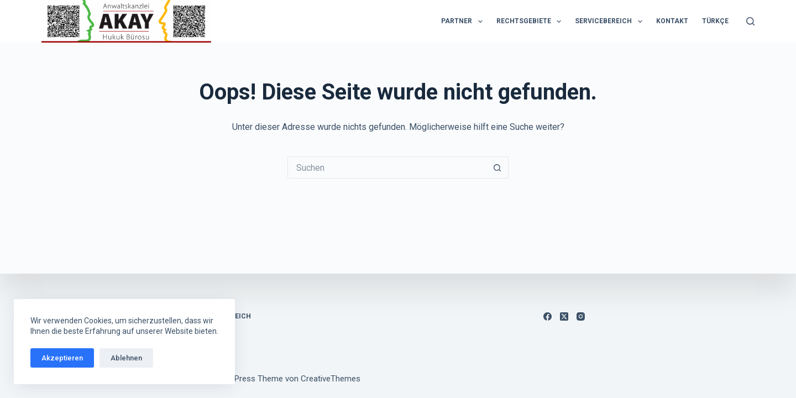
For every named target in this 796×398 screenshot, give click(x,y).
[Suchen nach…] (386, 167)
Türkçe (715, 21)
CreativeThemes (330, 379)
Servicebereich (610, 21)
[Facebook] (547, 316)
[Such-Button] (497, 167)
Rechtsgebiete (530, 21)
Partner (463, 21)
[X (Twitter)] (564, 316)
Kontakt (672, 21)
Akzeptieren (62, 358)
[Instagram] (581, 316)
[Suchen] (750, 21)
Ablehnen (126, 358)
